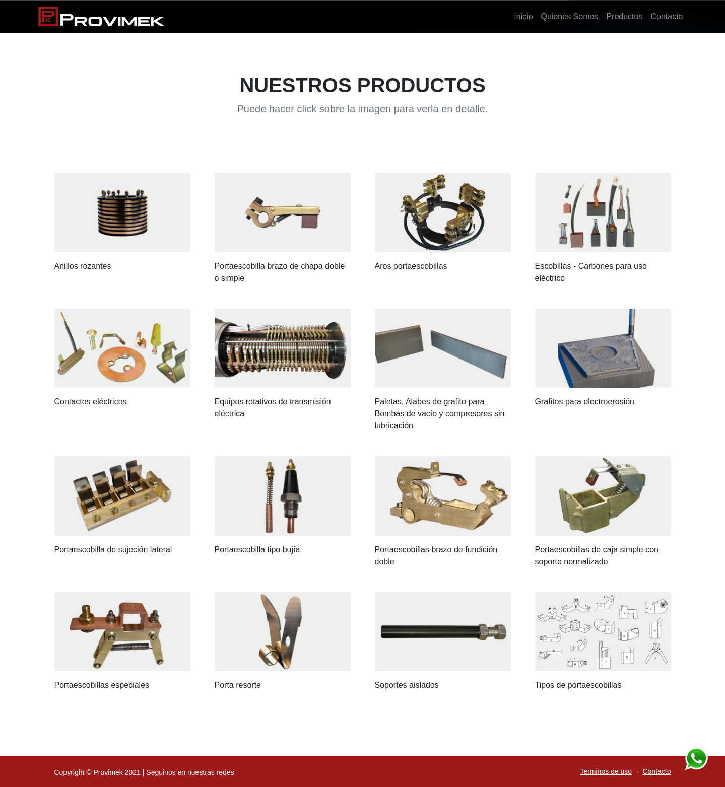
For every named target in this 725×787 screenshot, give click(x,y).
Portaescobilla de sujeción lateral (113, 549)
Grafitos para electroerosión (584, 401)
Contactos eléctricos (90, 401)
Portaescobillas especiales (102, 685)
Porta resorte (238, 685)
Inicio (523, 16)
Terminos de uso (606, 771)
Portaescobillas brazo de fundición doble (436, 555)
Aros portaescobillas (411, 266)
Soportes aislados (407, 685)
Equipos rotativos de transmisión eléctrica (273, 407)
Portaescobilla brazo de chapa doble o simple (280, 272)
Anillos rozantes (82, 266)
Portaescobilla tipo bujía (257, 549)
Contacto (666, 16)
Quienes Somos (570, 16)
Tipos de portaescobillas (578, 685)
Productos (624, 16)
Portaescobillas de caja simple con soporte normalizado (596, 555)
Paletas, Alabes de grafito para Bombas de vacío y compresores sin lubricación (440, 413)
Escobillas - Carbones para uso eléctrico (591, 272)
